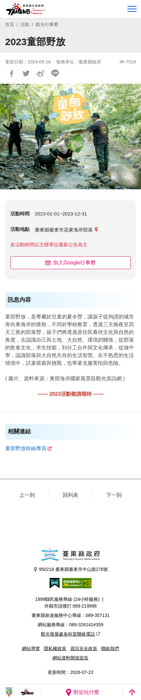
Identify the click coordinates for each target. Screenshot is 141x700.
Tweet (26, 73)
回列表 (70, 495)
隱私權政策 (55, 648)
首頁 (9, 24)
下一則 (114, 495)
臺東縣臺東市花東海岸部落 (64, 229)
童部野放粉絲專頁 (25, 448)
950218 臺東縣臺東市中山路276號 (70, 569)
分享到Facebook (11, 73)
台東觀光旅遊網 (25, 9)
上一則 (27, 495)
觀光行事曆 (47, 24)
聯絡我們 (110, 648)
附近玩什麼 (82, 692)
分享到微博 (40, 73)
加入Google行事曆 (70, 262)
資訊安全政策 (83, 648)
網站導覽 (31, 648)
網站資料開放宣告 (70, 657)
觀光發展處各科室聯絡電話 (70, 634)
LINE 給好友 (55, 73)
